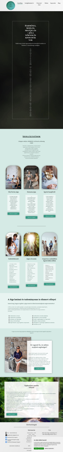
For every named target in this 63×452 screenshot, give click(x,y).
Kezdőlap (19, 3)
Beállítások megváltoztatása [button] (49, 448)
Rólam (46, 3)
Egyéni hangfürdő (49, 192)
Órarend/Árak (39, 4)
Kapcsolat (53, 3)
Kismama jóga (31, 192)
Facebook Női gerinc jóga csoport (13, 440)
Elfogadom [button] (36, 448)
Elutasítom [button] (41, 448)
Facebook (9, 437)
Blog (59, 3)
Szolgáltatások (29, 3)
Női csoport (15, 437)
